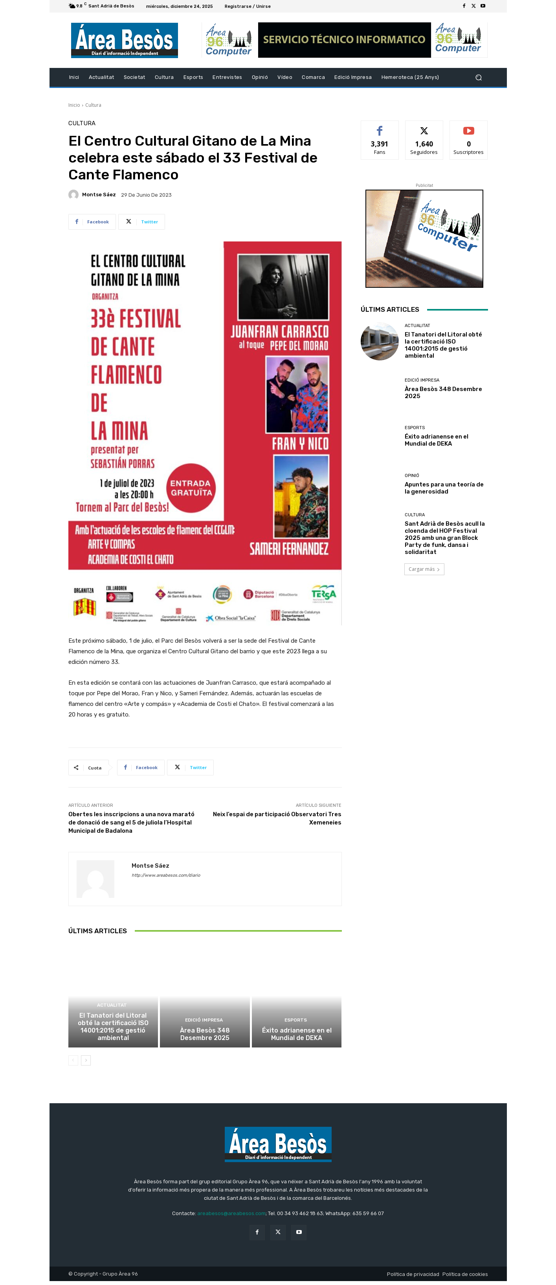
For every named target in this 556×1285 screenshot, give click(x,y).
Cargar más (424, 569)
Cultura (93, 105)
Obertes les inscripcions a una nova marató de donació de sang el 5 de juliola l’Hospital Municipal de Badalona (131, 822)
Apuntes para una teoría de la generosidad (444, 488)
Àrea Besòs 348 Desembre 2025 (205, 1038)
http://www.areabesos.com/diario (166, 875)
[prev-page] (73, 1064)
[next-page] (86, 1064)
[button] (479, 77)
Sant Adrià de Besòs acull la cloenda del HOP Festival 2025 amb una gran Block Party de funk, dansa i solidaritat (445, 538)
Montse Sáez (99, 194)
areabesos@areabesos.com (231, 1217)
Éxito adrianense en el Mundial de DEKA (296, 1038)
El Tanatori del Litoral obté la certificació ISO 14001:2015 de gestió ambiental (113, 1031)
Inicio (74, 105)
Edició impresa (204, 1025)
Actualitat (112, 1011)
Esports (295, 1025)
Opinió (412, 475)
